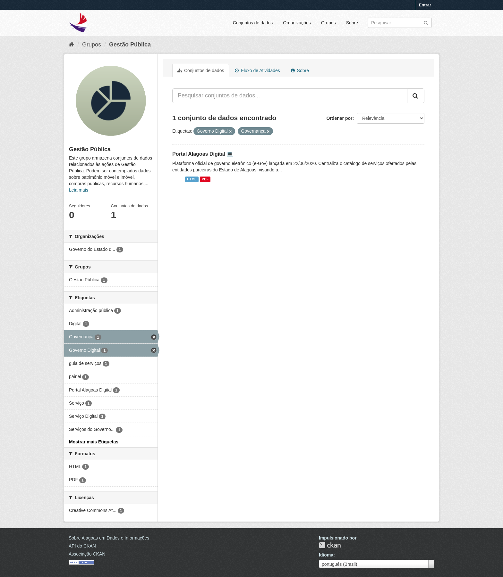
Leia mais (78, 190)
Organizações (297, 22)
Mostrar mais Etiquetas (93, 441)
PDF (205, 179)
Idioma (326, 554)
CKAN (330, 545)
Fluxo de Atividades (257, 70)
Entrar (425, 5)
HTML (191, 179)
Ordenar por (340, 118)
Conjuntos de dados (253, 22)
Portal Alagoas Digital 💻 (202, 154)
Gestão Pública (130, 44)
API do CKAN (82, 545)
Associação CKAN (87, 553)
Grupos (328, 22)
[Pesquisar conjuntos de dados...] (289, 95)
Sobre (352, 22)
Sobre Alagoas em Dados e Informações (109, 537)
